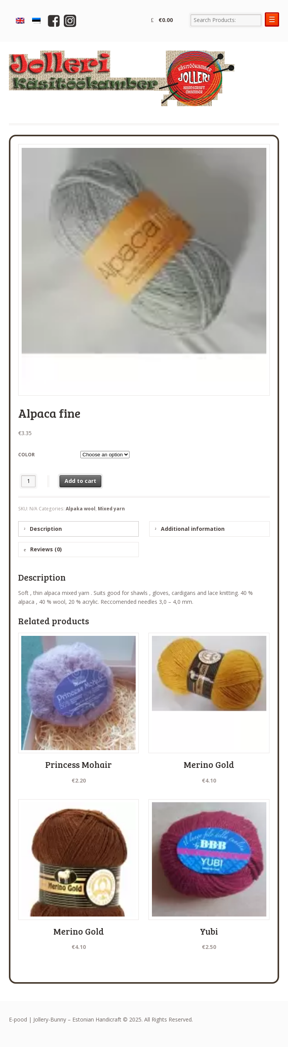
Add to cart (80, 481)
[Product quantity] (28, 481)
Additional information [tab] (192, 528)
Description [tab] (45, 528)
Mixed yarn (111, 508)
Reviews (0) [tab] (45, 549)
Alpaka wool (80, 508)
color (26, 454)
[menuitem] (20, 21)
